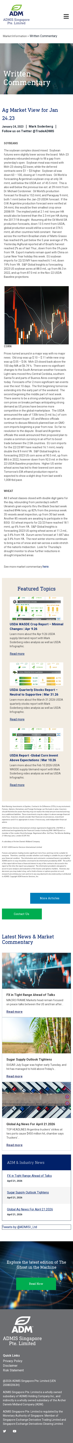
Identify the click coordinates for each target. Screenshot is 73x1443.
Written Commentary (43, 36)
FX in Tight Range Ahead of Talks (30, 995)
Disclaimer (10, 1365)
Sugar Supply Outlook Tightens (29, 1059)
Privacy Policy (12, 1361)
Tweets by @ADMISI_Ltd (19, 1227)
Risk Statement (13, 1370)
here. (46, 566)
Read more (17, 654)
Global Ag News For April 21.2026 (30, 1124)
